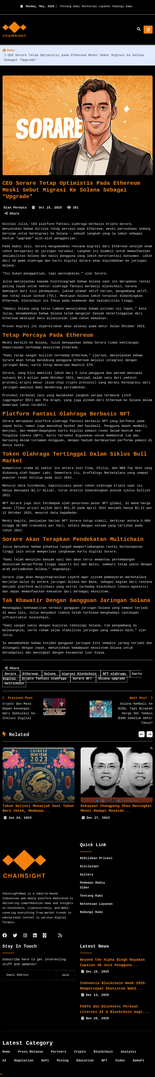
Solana (51, 674)
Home (8, 50)
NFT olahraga (115, 674)
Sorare (11, 674)
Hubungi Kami (122, 6)
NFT (104, 1060)
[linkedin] (35, 935)
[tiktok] (44, 935)
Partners (58, 1052)
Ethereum (31, 674)
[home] (14, 30)
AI (4, 1060)
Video (120, 1060)
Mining (62, 1060)
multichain (14, 683)
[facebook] (4, 935)
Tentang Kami (70, 6)
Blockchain (103, 1052)
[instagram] (25, 935)
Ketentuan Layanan (96, 6)
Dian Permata (15, 208)
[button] (142, 734)
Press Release (30, 1052)
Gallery (86, 874)
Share (12, 214)
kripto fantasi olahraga (45, 679)
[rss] (60, 935)
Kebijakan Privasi (96, 858)
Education (85, 1060)
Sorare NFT (83, 679)
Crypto (80, 1052)
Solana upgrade (111, 679)
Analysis (128, 1052)
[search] (139, 29)
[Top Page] (1, 1074)
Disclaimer (89, 866)
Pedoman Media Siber (92, 885)
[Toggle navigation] (148, 30)
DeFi (45, 1060)
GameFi (138, 1060)
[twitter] (15, 935)
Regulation (23, 1060)
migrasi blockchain (80, 674)
